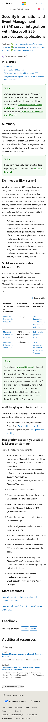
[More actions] (43, 9)
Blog (34, 707)
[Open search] (37, 3)
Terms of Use (32, 714)
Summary (8, 66)
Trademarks (6, 718)
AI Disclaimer (7, 707)
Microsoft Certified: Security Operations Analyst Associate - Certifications (21, 668)
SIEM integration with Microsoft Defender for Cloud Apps (39, 347)
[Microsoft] (24, 3)
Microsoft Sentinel (25, 367)
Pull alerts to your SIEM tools (38, 335)
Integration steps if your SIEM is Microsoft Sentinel (24, 76)
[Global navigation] (2, 3)
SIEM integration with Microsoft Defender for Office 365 (39, 321)
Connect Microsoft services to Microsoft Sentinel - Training (22, 655)
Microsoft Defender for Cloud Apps (8, 345)
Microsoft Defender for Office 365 (20, 9)
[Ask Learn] (38, 9)
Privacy (16, 711)
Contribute (6, 711)
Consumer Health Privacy (12, 714)
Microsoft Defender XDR (23, 50)
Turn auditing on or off (28, 426)
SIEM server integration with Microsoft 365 (21, 73)
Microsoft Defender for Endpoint (8, 335)
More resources (10, 80)
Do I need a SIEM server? (14, 70)
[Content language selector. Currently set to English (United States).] (13, 695)
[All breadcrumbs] (4, 9)
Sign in (43, 3)
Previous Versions (22, 707)
